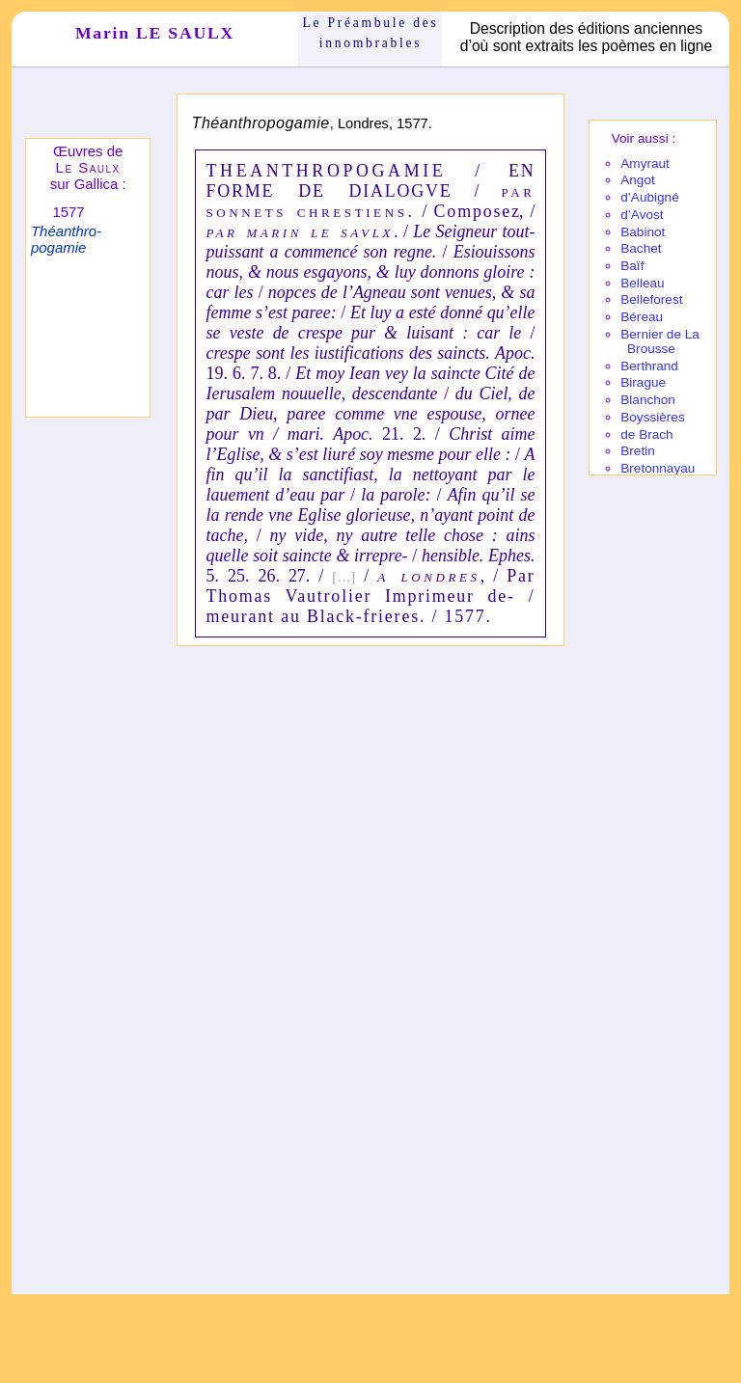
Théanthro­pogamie (66, 239)
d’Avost (641, 214)
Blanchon (647, 400)
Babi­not (642, 232)
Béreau (641, 317)
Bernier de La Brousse (660, 341)
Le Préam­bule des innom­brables (371, 32)
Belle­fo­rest (651, 299)
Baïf (632, 265)
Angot (637, 180)
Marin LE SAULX (154, 32)
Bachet (640, 248)
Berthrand (649, 366)
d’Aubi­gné (649, 197)
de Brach (646, 434)
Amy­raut (645, 163)
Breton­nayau (657, 468)
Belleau (642, 283)
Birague (643, 382)
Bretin (637, 451)
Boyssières (652, 417)
